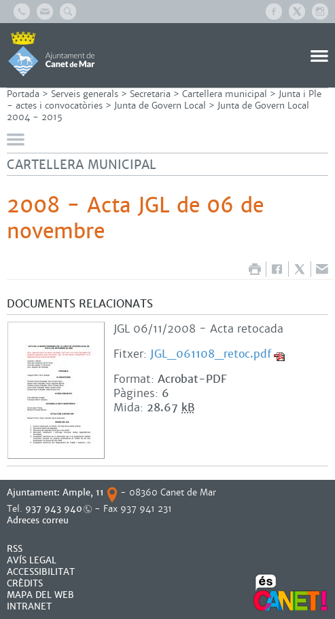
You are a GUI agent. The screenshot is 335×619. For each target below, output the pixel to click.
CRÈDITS (25, 583)
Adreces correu (39, 520)
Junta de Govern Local (160, 105)
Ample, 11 (83, 492)
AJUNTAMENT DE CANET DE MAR (51, 53)
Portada (23, 94)
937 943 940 (53, 508)
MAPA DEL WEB (40, 595)
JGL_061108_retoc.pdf (210, 354)
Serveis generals (84, 94)
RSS (14, 549)
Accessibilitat (41, 572)
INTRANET (29, 606)
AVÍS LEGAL (31, 560)
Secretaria (150, 94)
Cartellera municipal (224, 94)
